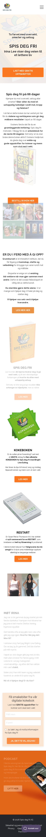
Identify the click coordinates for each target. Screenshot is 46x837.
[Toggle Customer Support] (31, 828)
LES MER (23, 479)
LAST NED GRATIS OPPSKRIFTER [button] (23, 72)
